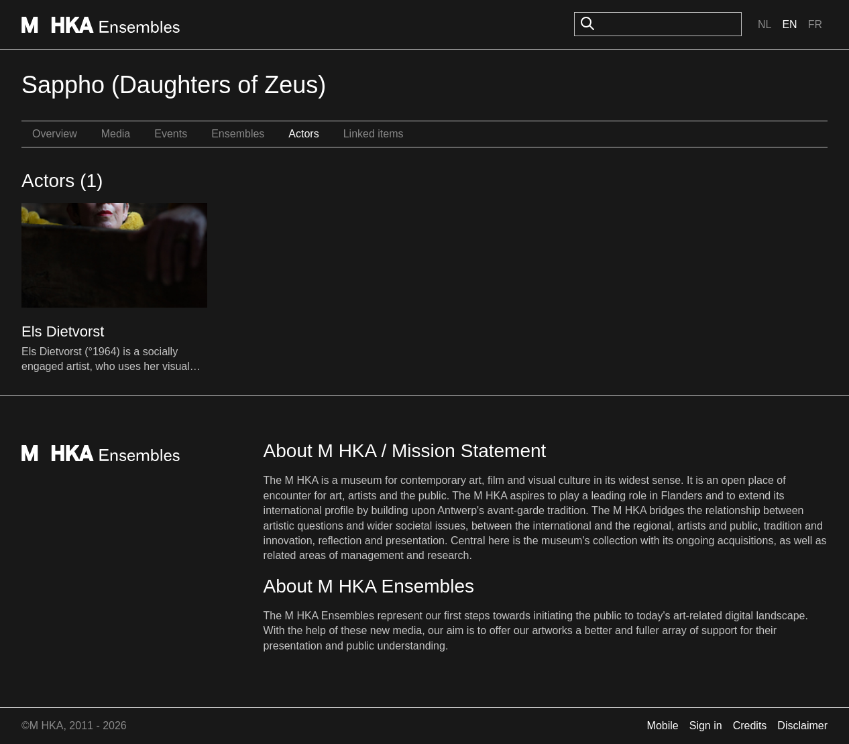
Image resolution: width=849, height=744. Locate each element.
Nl (764, 24)
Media (116, 133)
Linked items (373, 133)
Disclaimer (802, 725)
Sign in (705, 725)
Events (170, 133)
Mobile (663, 725)
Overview (54, 133)
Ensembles (237, 133)
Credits (750, 725)
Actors (303, 133)
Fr (815, 24)
